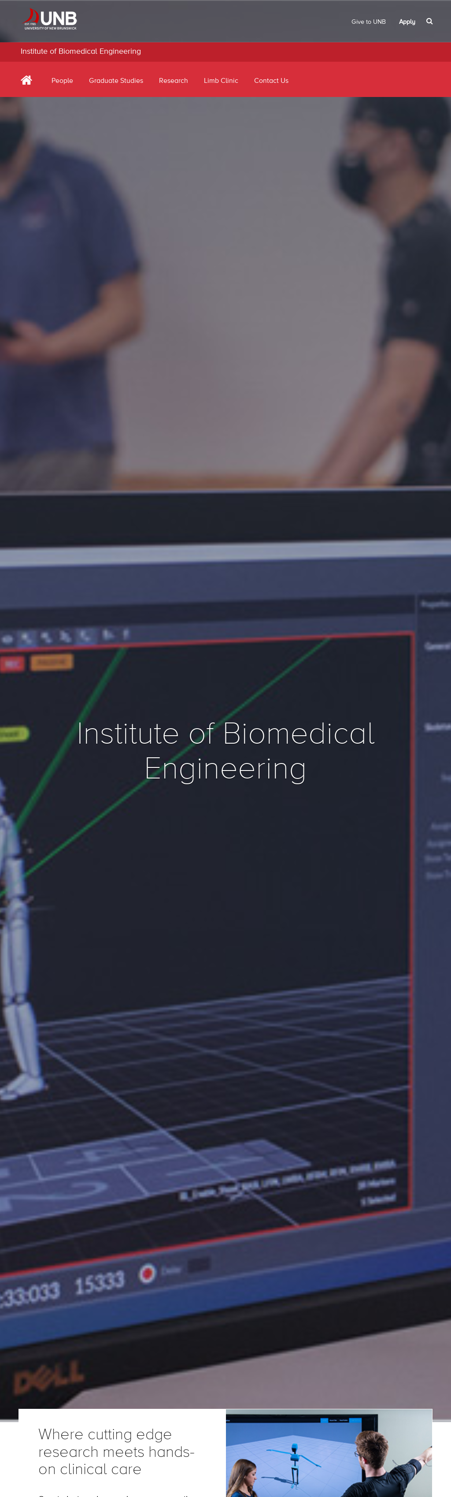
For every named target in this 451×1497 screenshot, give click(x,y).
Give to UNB (368, 22)
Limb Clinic (221, 81)
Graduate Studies (116, 81)
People (62, 81)
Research (173, 81)
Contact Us (271, 81)
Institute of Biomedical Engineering (81, 52)
